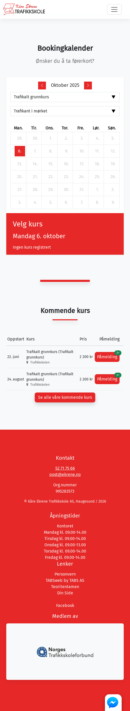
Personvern (65, 574)
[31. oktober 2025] (82, 189)
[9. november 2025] (113, 202)
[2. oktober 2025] (66, 138)
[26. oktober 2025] (113, 176)
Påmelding (108, 355)
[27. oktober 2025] (20, 189)
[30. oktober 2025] (66, 189)
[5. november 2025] (51, 202)
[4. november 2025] (35, 202)
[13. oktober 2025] (20, 164)
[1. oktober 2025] (51, 138)
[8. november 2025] (97, 202)
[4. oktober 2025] (97, 138)
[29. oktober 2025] (51, 189)
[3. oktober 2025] (82, 138)
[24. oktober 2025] (82, 176)
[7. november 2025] (82, 202)
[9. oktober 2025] (66, 151)
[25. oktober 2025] (97, 176)
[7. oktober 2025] (35, 151)
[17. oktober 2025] (82, 164)
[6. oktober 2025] (20, 151)
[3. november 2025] (20, 202)
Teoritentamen (65, 586)
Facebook (65, 605)
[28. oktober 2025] (35, 189)
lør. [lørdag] (96, 128)
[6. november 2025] (66, 202)
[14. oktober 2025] (35, 164)
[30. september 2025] (35, 138)
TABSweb (54, 580)
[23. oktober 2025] (66, 176)
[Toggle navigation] (114, 9)
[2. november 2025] (113, 189)
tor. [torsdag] (65, 128)
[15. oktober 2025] (51, 164)
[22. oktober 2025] (51, 176)
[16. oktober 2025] (66, 164)
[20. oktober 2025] (20, 176)
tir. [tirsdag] (34, 128)
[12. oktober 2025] (113, 151)
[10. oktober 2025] (82, 151)
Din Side (65, 592)
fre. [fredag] (80, 128)
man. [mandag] (18, 128)
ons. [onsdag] (49, 128)
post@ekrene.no (65, 474)
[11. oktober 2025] (97, 151)
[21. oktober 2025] (35, 176)
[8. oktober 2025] (51, 151)
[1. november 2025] (97, 189)
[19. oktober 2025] (113, 164)
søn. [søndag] (112, 128)
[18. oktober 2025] (97, 164)
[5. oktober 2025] (113, 138)
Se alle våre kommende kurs (65, 397)
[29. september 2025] (20, 138)
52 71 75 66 (65, 468)
